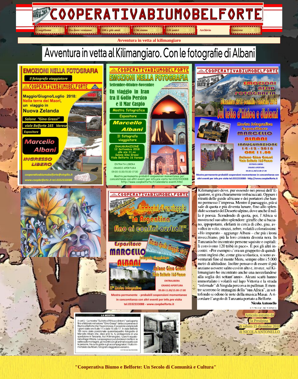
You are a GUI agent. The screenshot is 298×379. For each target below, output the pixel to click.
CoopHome (43, 30)
